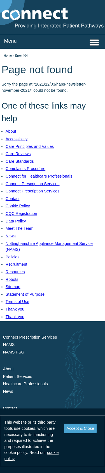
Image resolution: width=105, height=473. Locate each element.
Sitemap (13, 286)
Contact (13, 198)
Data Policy (16, 221)
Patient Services (17, 376)
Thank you (15, 309)
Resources (15, 272)
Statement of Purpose (25, 294)
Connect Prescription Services (33, 184)
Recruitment (16, 264)
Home (8, 55)
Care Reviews (18, 153)
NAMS (9, 344)
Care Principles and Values (30, 146)
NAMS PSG (13, 352)
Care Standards (20, 161)
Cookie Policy (18, 206)
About (11, 131)
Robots (12, 279)
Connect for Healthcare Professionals (39, 176)
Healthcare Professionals (25, 384)
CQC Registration (21, 213)
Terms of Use (17, 301)
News (11, 236)
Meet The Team (19, 228)
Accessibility (16, 139)
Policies (13, 257)
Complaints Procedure (25, 168)
